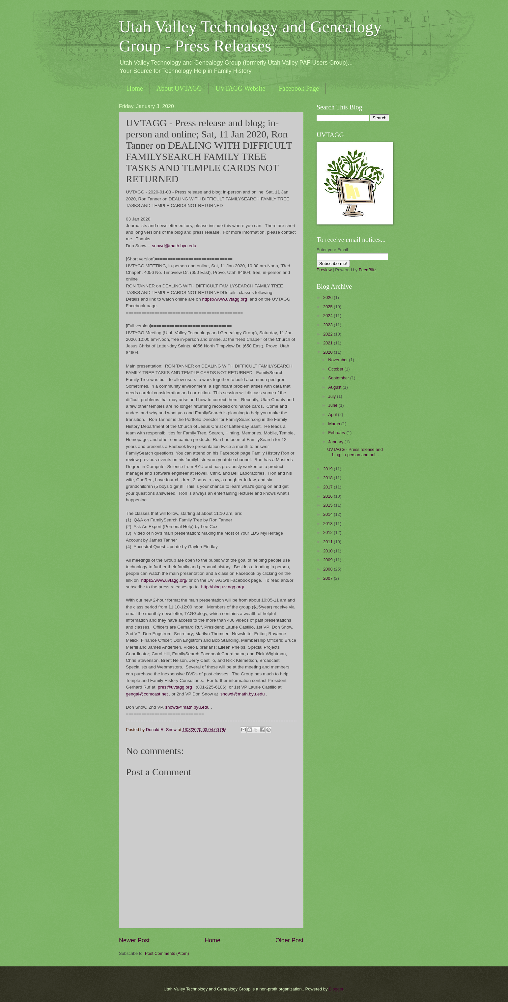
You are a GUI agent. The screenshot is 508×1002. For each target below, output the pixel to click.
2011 (328, 541)
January (336, 441)
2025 (328, 306)
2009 (328, 559)
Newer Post (134, 940)
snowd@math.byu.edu (174, 245)
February (337, 432)
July (332, 396)
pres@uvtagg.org (175, 687)
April (333, 414)
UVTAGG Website (240, 88)
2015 (328, 505)
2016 (328, 496)
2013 (328, 523)
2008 (328, 569)
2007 (328, 578)
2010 (328, 550)
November (338, 359)
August (335, 387)
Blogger (336, 989)
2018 (328, 477)
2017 (328, 487)
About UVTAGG (179, 88)
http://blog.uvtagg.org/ (222, 586)
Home (135, 88)
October (336, 369)
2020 (328, 352)
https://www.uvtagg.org (224, 299)
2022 (328, 334)
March (334, 423)
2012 (328, 532)
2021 (328, 342)
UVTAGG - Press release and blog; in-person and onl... (355, 452)
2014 (328, 514)
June (333, 405)
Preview (324, 269)
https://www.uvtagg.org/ (164, 580)
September (339, 377)
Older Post (289, 940)
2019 (328, 468)
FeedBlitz (368, 269)
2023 (328, 324)
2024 (328, 315)
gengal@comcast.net (147, 694)
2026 (328, 297)
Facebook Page (299, 88)
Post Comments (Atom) (167, 953)
